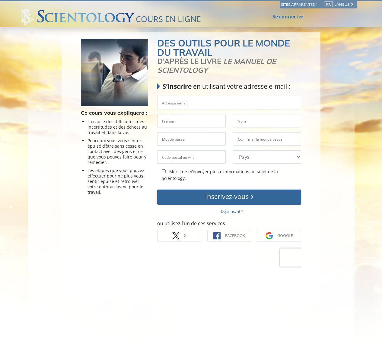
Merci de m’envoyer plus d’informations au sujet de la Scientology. (220, 175)
